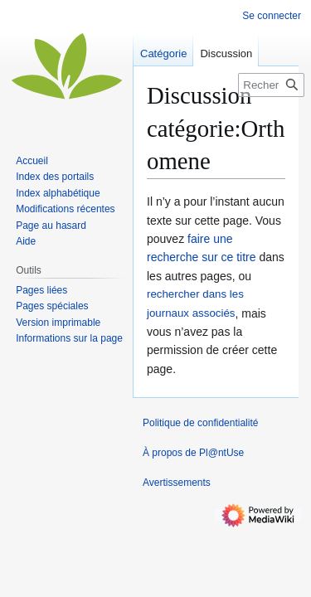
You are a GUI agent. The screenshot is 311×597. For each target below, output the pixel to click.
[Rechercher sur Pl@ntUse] (271, 85)
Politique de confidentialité (200, 423)
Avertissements (177, 482)
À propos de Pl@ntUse (193, 453)
